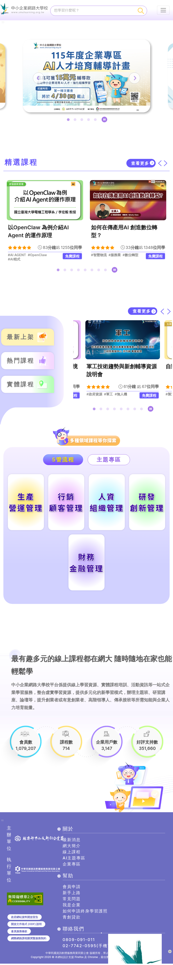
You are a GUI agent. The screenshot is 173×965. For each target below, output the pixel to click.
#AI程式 (14, 259)
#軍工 (108, 394)
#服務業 (115, 255)
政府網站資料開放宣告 (24, 918)
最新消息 (72, 841)
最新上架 (21, 337)
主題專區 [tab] (109, 460)
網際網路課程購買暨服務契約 (28, 939)
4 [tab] (89, 120)
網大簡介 (72, 847)
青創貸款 (72, 918)
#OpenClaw (37, 255)
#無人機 (121, 394)
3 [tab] (82, 120)
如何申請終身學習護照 (85, 912)
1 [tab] (69, 120)
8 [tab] (106, 271)
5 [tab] (96, 120)
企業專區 (72, 865)
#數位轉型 (130, 255)
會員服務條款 (19, 932)
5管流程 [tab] (63, 460)
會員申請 (72, 888)
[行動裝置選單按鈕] (163, 10)
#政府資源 (94, 394)
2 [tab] (76, 120)
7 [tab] (99, 271)
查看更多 (140, 163)
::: (3, 21)
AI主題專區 (74, 859)
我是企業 (72, 906)
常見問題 (72, 900)
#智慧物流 (99, 255)
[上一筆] (40, 78)
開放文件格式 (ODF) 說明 (26, 925)
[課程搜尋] (92, 10)
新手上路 (72, 894)
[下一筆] (133, 78)
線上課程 (72, 853)
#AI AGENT (17, 255)
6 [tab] (93, 271)
